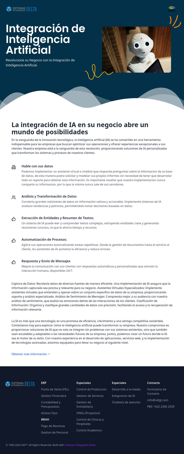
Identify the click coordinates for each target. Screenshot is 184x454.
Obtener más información (31, 354)
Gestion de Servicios (90, 396)
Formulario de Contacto (156, 391)
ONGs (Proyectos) (88, 413)
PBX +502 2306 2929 (160, 407)
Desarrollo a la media (126, 389)
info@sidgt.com (157, 400)
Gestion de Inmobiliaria (85, 404)
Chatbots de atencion (126, 402)
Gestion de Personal (54, 432)
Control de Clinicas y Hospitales (90, 422)
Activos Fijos (49, 413)
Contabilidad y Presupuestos (51, 404)
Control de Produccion (92, 389)
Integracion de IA (123, 396)
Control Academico (89, 430)
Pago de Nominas (53, 426)
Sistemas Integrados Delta (80, 445)
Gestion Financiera (53, 396)
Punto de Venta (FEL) (55, 389)
